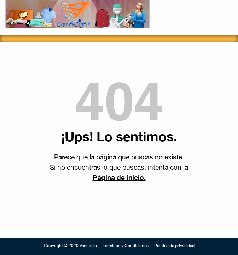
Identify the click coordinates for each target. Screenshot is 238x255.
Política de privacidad (174, 245)
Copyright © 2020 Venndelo (70, 245)
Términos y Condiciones (126, 245)
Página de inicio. (119, 177)
